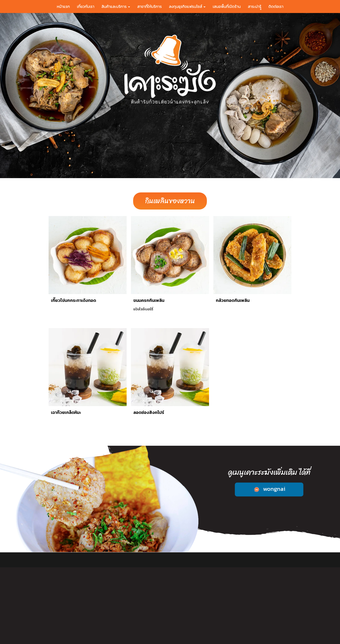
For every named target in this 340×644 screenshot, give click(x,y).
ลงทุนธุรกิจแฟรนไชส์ (187, 6)
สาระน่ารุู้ (254, 6)
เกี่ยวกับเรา (85, 6)
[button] (25, 95)
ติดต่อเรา (275, 6)
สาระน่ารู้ (246, 560)
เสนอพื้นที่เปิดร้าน (227, 6)
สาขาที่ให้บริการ (149, 6)
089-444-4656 (69, 628)
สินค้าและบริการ (115, 6)
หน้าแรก (63, 6)
